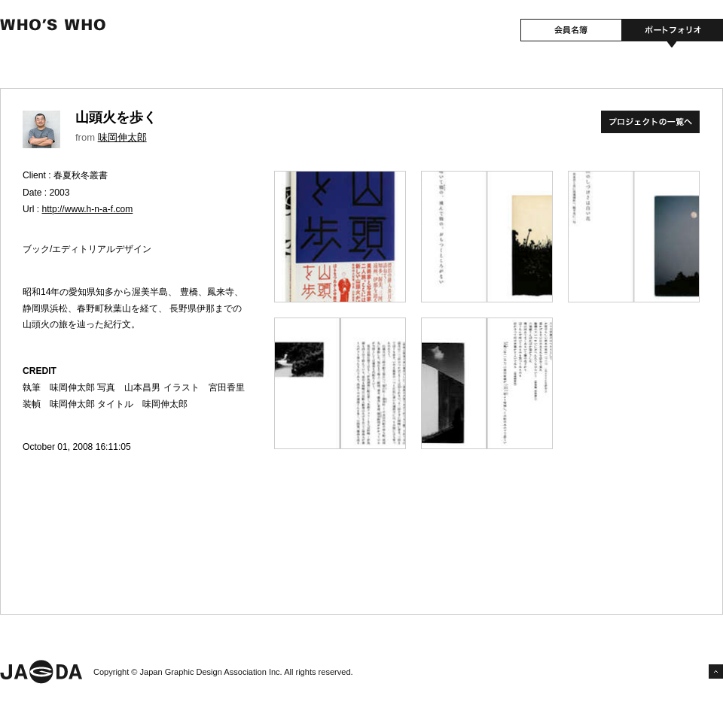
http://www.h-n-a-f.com (87, 209)
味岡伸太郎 (122, 137)
